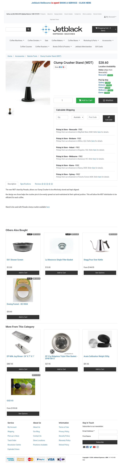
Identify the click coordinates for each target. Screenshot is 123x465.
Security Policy (64, 436)
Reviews (44, 184)
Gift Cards (99, 47)
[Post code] (93, 117)
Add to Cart (85, 100)
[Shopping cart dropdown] (115, 29)
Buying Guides (58, 14)
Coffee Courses (26, 47)
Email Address (88, 431)
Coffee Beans (73, 40)
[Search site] (28, 29)
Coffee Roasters (41, 47)
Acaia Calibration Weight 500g (96, 356)
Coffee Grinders (34, 40)
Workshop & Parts (90, 40)
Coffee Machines (16, 40)
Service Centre (97, 14)
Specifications (25, 184)
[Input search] (16, 29)
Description (12, 184)
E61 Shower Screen (15, 260)
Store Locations (87, 14)
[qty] (62, 117)
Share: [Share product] (60, 67)
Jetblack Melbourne (41, 3)
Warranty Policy (65, 440)
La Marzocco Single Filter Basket (59, 260)
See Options (99, 273)
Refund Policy (64, 445)
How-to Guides (68, 14)
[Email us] (84, 447)
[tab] (12, 184)
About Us (50, 14)
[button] (110, 17)
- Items (103, 29)
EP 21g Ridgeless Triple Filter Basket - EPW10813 (61, 357)
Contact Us (78, 14)
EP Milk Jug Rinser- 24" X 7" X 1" (20, 356)
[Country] (78, 117)
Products (42, 14)
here (99, 132)
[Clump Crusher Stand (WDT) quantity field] (63, 100)
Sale (46, 40)
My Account (12, 427)
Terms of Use (64, 427)
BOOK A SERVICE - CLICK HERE (75, 3)
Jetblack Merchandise (83, 47)
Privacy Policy (64, 431)
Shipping (11, 431)
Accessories (107, 40)
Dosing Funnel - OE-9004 (17, 304)
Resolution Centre (14, 445)
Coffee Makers (57, 40)
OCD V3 (10, 401)
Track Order (12, 440)
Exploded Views (54, 19)
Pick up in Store (13, 436)
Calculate (108, 118)
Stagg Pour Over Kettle (93, 260)
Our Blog (36, 431)
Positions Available (40, 445)
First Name (87, 436)
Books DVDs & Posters (61, 47)
